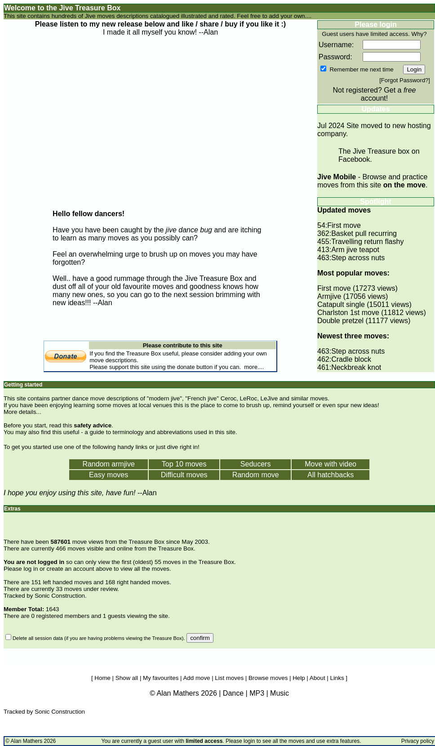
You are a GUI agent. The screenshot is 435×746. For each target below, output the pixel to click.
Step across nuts (358, 258)
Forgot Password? (405, 80)
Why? (419, 34)
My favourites (160, 678)
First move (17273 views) (357, 288)
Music (279, 693)
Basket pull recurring (364, 233)
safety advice (92, 425)
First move (344, 225)
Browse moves (268, 678)
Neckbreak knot (356, 367)
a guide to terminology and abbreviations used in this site (159, 432)
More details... (22, 412)
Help (299, 678)
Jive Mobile (336, 177)
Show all (126, 678)
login (249, 741)
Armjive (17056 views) (352, 296)
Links (337, 678)
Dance (233, 693)
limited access (389, 34)
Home (102, 678)
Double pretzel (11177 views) (363, 320)
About (317, 678)
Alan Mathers (27, 741)
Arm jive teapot (355, 249)
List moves (229, 678)
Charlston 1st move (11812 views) (371, 312)
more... (253, 367)
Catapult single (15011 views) (364, 304)
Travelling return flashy (367, 241)
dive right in (182, 447)
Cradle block (351, 359)
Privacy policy (417, 741)
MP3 (256, 693)
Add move (196, 678)
